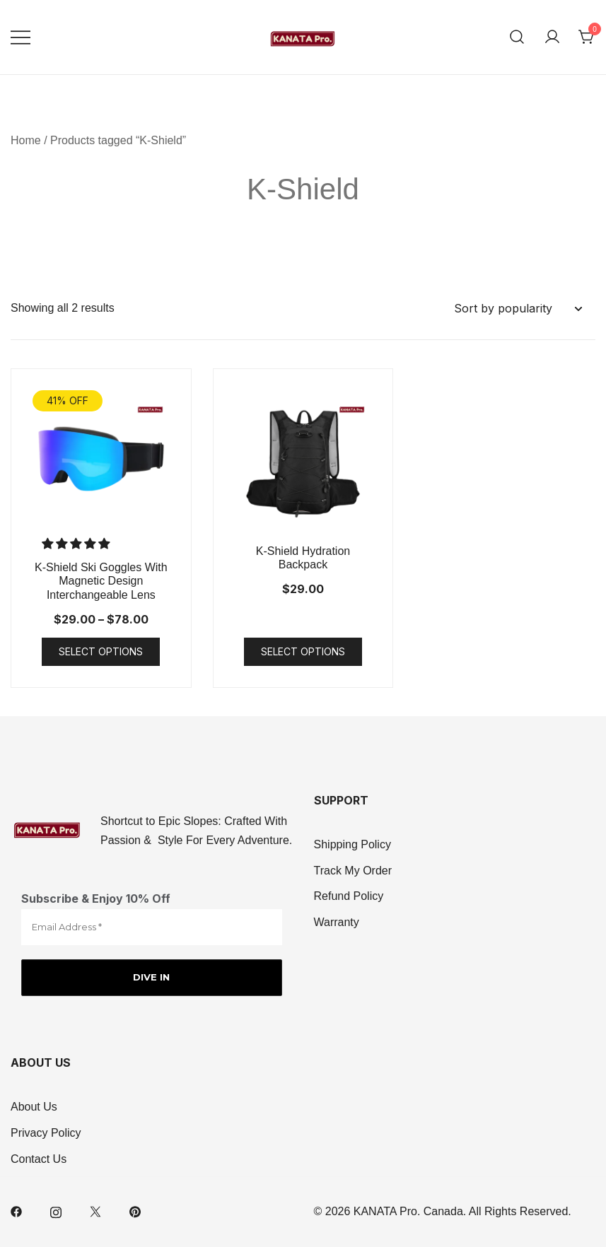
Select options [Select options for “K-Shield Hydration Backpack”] (303, 651)
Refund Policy (349, 897)
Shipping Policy (352, 844)
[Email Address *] (151, 927)
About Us (34, 1107)
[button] (77, 544)
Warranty (336, 923)
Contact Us (38, 1159)
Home (26, 140)
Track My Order (353, 871)
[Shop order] (517, 308)
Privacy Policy (46, 1133)
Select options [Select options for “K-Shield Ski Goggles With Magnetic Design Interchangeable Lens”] (101, 651)
